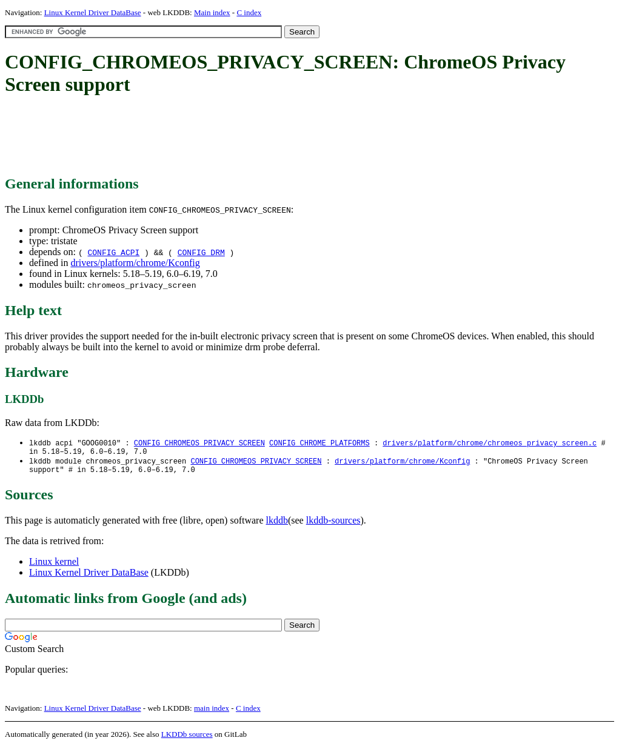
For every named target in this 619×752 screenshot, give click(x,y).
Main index (212, 12)
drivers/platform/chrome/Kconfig (134, 263)
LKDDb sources (187, 739)
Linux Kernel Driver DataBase (92, 12)
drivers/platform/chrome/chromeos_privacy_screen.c (490, 443)
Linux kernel (54, 566)
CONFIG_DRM (201, 252)
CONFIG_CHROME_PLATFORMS (319, 443)
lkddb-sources (333, 525)
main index (211, 712)
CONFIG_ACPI (113, 252)
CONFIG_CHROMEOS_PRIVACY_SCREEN (199, 443)
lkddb (277, 525)
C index (248, 12)
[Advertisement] (225, 136)
